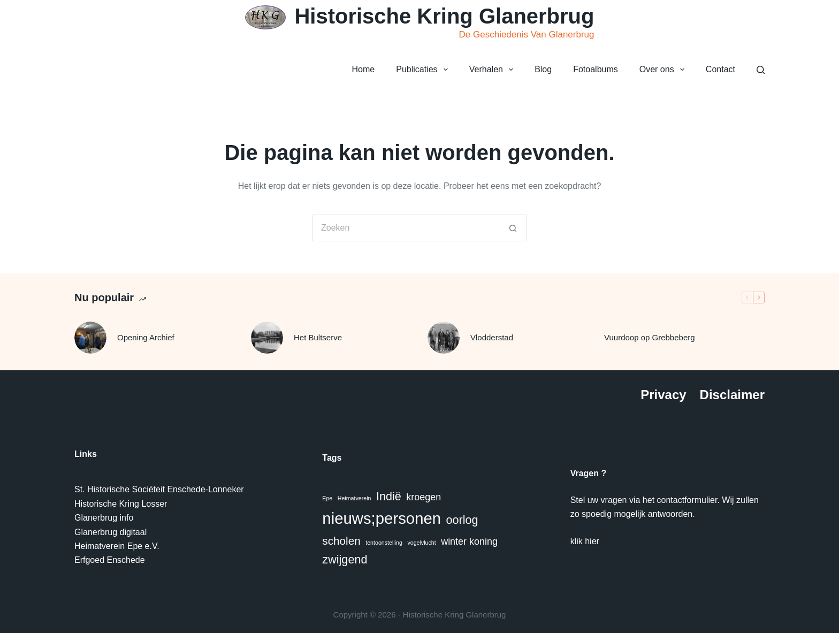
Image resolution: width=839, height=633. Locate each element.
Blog (543, 69)
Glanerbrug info (103, 517)
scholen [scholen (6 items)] (341, 541)
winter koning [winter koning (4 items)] (469, 541)
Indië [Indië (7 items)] (388, 496)
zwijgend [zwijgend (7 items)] (344, 559)
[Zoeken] (761, 70)
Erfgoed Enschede (109, 560)
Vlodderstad (491, 337)
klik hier (584, 541)
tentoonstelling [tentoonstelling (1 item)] (383, 542)
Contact (720, 69)
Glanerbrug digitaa (109, 532)
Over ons (664, 69)
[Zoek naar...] (406, 228)
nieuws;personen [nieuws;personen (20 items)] (381, 518)
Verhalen (493, 69)
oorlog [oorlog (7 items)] (462, 520)
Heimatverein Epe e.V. (116, 546)
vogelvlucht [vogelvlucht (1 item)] (421, 542)
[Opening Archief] (90, 338)
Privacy (663, 394)
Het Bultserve (318, 337)
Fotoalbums (595, 69)
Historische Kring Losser (120, 503)
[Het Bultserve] (267, 338)
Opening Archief (145, 337)
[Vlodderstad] (444, 338)
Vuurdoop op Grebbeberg (649, 337)
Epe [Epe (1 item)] (327, 498)
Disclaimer (732, 394)
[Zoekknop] (513, 228)
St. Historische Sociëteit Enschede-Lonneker (159, 489)
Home (363, 69)
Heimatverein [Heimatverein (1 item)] (354, 498)
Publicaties (424, 69)
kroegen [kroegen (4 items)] (423, 497)
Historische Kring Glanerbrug (444, 16)
